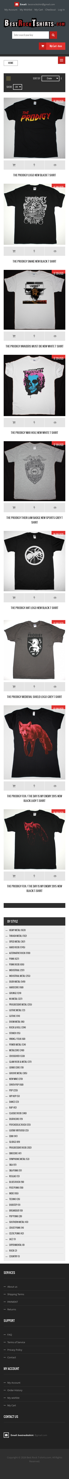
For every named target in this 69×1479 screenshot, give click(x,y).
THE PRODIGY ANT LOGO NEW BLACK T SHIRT (34, 608)
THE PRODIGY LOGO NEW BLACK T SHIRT (34, 175)
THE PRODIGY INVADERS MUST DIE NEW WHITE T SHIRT (34, 346)
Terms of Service (16, 1342)
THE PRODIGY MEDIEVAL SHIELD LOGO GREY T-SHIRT (34, 697)
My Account (10, 9)
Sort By (36, 78)
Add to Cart (13, 165)
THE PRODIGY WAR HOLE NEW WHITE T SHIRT (34, 432)
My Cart (38, 9)
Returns (11, 1309)
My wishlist (13, 1397)
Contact (11, 1357)
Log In (61, 9)
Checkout (50, 9)
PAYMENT (12, 1301)
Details (55, 165)
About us (12, 1286)
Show (9, 87)
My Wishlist (26, 9)
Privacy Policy (14, 1349)
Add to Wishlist (34, 165)
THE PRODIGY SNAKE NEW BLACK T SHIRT (34, 261)
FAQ (9, 1334)
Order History (14, 1390)
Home (10, 63)
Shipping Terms (15, 1294)
